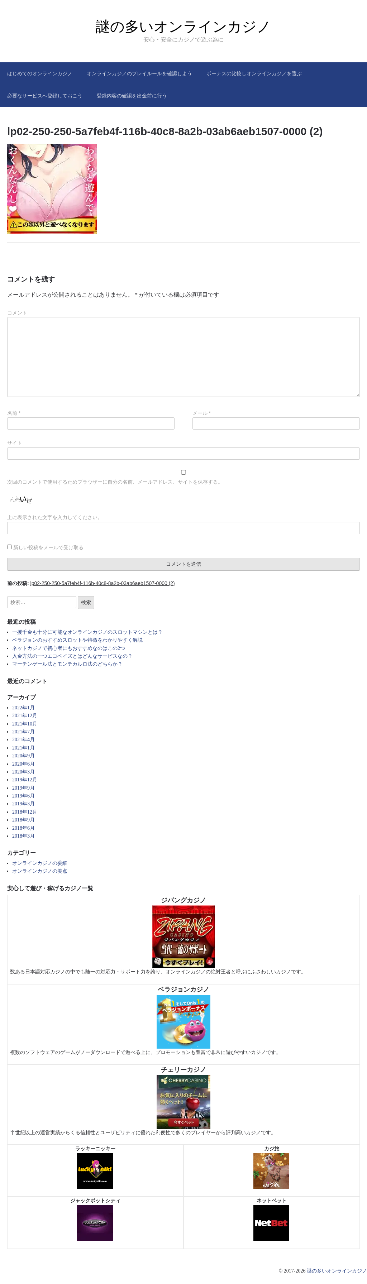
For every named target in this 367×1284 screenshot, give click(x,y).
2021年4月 (23, 739)
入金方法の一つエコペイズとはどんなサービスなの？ (72, 656)
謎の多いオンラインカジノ (183, 26)
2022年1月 (23, 707)
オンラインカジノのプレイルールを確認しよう (139, 73)
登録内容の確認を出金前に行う (132, 96)
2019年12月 (24, 779)
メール (201, 413)
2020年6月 (23, 764)
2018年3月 (23, 836)
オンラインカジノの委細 (39, 863)
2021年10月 (24, 724)
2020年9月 (23, 755)
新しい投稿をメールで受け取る (48, 547)
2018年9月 (23, 820)
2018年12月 (24, 812)
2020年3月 (23, 772)
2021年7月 (23, 731)
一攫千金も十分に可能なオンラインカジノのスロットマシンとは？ (87, 632)
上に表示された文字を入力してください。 (55, 517)
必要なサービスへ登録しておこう (44, 96)
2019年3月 (23, 803)
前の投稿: (91, 583)
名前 (13, 413)
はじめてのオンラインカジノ (39, 73)
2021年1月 (23, 748)
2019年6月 (23, 796)
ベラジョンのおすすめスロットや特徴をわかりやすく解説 (77, 640)
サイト (14, 443)
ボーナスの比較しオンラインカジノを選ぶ (254, 73)
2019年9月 (23, 788)
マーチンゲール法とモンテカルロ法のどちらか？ (67, 664)
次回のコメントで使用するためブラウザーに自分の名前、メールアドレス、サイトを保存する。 (115, 482)
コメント (17, 313)
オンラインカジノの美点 (39, 871)
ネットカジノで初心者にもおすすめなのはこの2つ (68, 648)
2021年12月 (24, 715)
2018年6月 (23, 828)
